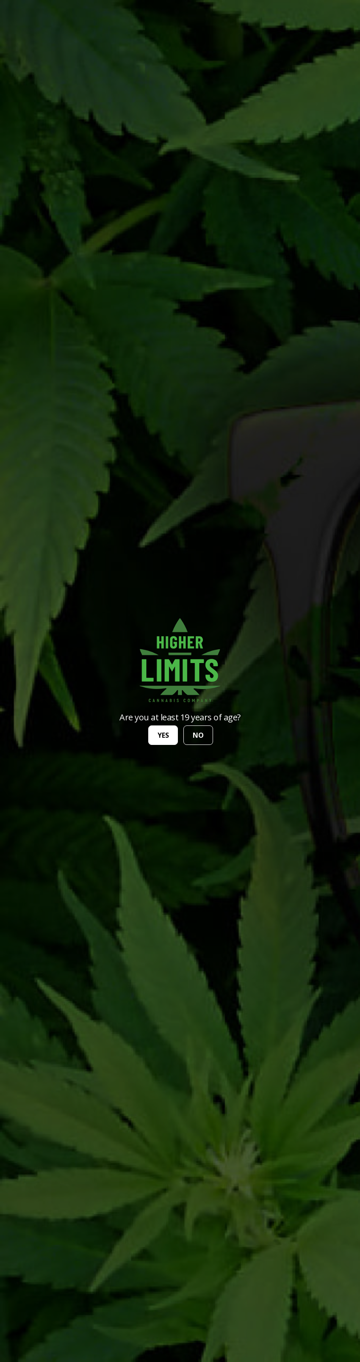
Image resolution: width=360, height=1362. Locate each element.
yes (163, 735)
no (198, 735)
